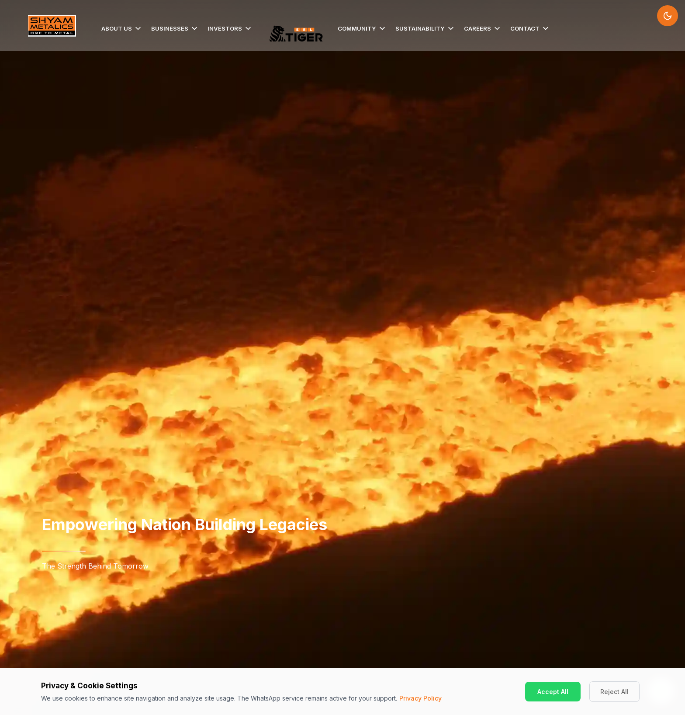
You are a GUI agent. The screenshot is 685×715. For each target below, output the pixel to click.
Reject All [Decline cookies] (614, 691)
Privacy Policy (420, 698)
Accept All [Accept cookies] (552, 691)
